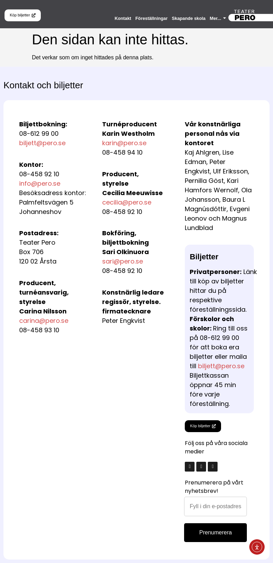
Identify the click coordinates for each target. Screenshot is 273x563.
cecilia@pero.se (126, 202)
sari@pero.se (122, 261)
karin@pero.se (124, 143)
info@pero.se (39, 183)
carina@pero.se (43, 320)
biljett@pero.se (42, 143)
